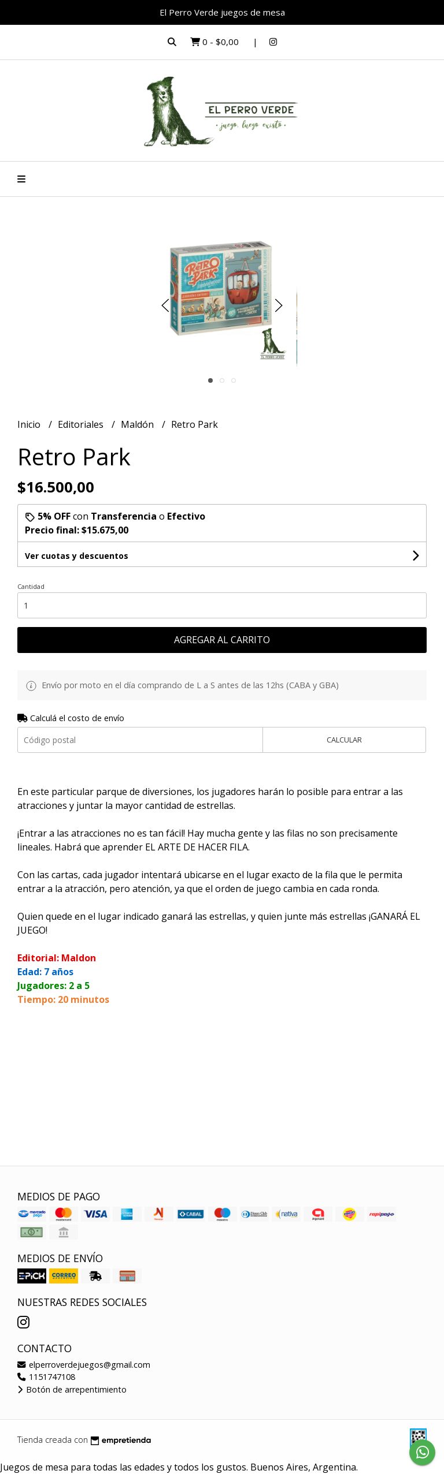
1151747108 (46, 1376)
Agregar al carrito (222, 639)
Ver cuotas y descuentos (76, 555)
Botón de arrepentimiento (72, 1389)
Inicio (30, 424)
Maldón (138, 424)
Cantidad (31, 586)
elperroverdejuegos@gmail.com (83, 1364)
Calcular (344, 739)
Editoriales (82, 424)
